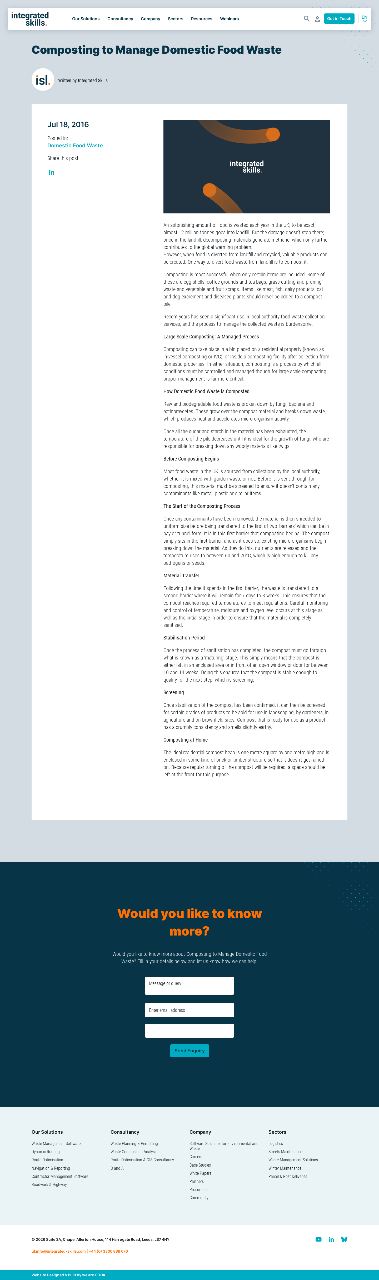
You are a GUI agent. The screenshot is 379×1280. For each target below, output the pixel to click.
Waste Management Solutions (293, 1159)
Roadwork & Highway (49, 1184)
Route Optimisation (47, 1159)
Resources (201, 18)
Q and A (117, 1168)
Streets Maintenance (285, 1151)
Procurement (200, 1189)
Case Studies (200, 1165)
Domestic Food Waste (75, 145)
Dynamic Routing (46, 1151)
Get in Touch (339, 18)
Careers (196, 1156)
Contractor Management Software (60, 1176)
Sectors (175, 18)
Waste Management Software (56, 1143)
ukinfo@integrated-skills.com (59, 1251)
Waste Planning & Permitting (134, 1143)
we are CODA (93, 1275)
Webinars (229, 18)
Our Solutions (86, 18)
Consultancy (120, 18)
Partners (197, 1181)
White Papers (200, 1173)
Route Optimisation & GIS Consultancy (142, 1159)
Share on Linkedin (52, 173)
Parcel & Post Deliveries (287, 1176)
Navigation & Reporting (51, 1168)
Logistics (275, 1143)
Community (199, 1197)
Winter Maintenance (284, 1168)
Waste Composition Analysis (134, 1151)
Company (150, 18)
